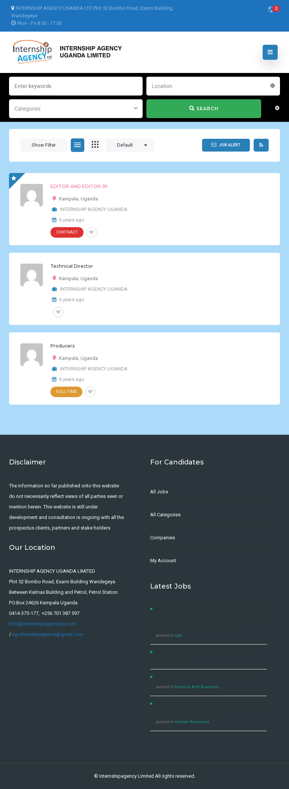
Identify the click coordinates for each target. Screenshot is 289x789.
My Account (163, 560)
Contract (67, 232)
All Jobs (159, 492)
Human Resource (192, 721)
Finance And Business (196, 686)
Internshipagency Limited (126, 776)
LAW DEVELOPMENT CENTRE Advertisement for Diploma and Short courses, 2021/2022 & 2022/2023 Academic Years (209, 617)
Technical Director (71, 266)
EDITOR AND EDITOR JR (79, 186)
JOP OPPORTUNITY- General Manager (200, 677)
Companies (162, 537)
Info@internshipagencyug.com (42, 624)
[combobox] (213, 85)
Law (178, 635)
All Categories (165, 514)
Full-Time (66, 391)
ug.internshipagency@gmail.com (48, 634)
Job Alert (225, 144)
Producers (62, 346)
